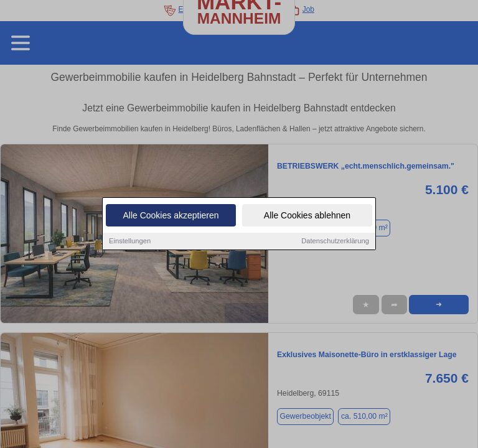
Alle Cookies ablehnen (307, 217)
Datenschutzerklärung (335, 242)
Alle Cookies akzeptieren (170, 217)
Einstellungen (130, 242)
